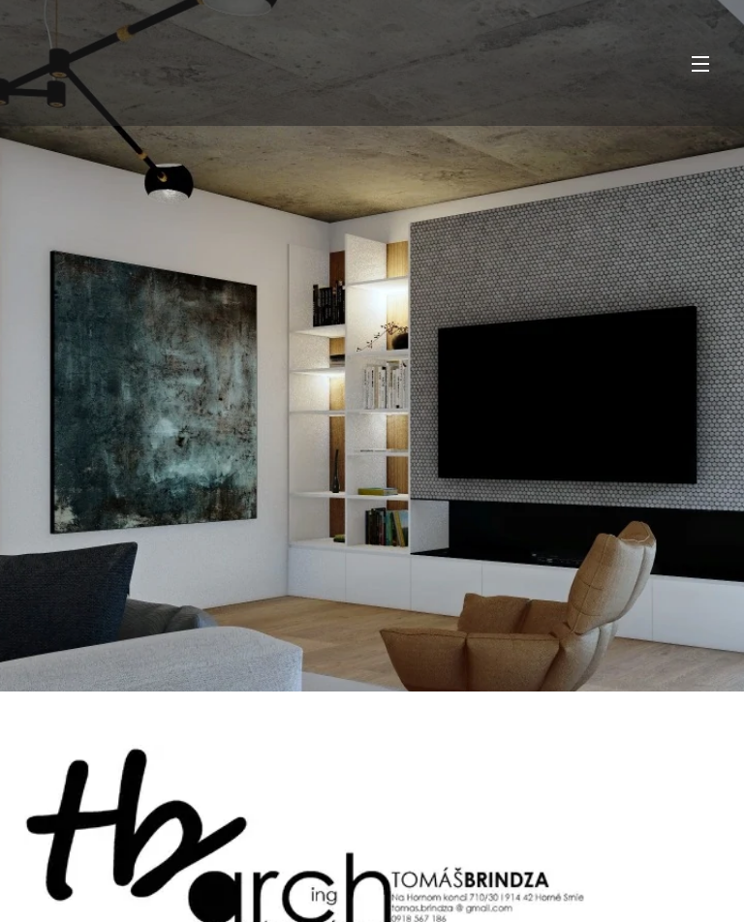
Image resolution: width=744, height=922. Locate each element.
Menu (700, 64)
